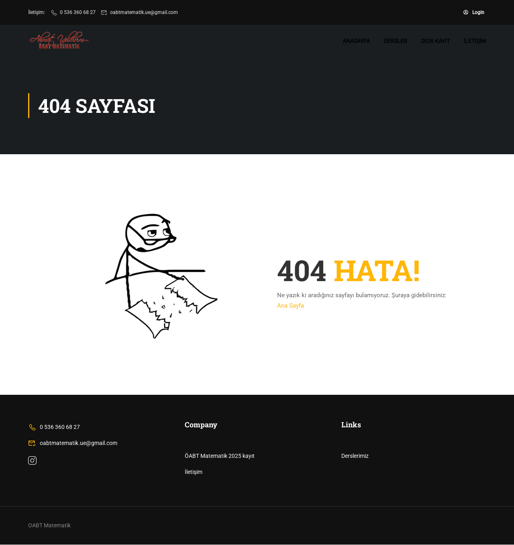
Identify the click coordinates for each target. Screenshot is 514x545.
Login (473, 12)
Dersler (395, 41)
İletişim (474, 41)
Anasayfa (356, 41)
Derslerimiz (355, 456)
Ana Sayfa (290, 306)
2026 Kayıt (435, 41)
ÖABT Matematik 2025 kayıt (220, 456)
